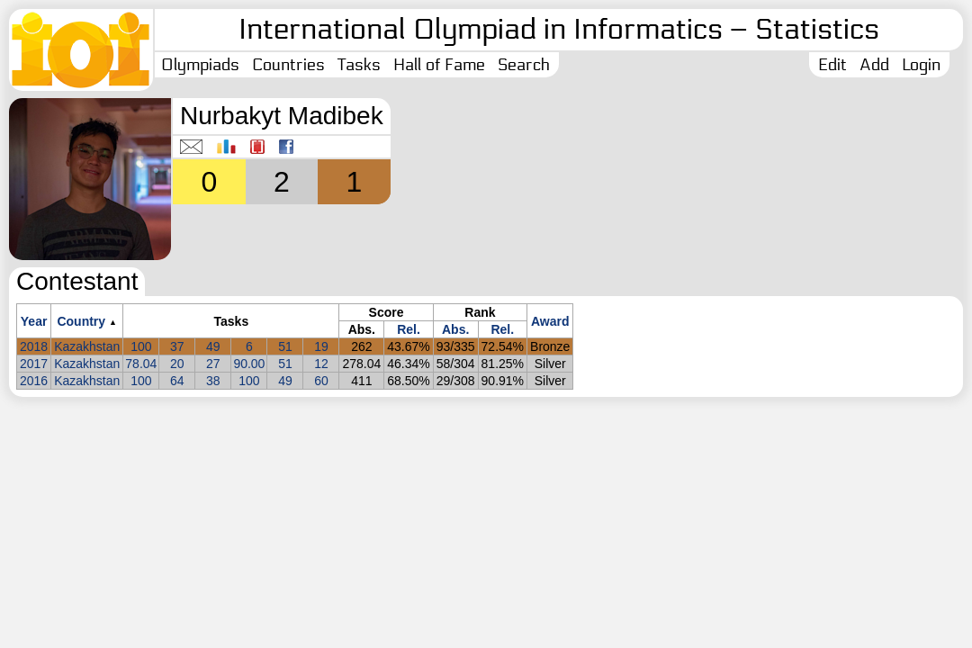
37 (177, 346)
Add (874, 65)
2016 (34, 381)
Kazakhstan (87, 346)
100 (140, 346)
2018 (34, 346)
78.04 (141, 363)
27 (213, 363)
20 (177, 363)
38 (213, 381)
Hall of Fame (439, 65)
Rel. (408, 329)
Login (921, 65)
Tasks (359, 65)
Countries (288, 65)
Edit (832, 65)
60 (321, 381)
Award (550, 321)
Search (524, 65)
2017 (34, 363)
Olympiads (200, 65)
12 (321, 363)
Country (81, 321)
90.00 (249, 363)
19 (321, 346)
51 (285, 346)
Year (34, 321)
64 (177, 381)
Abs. (455, 329)
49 (213, 346)
